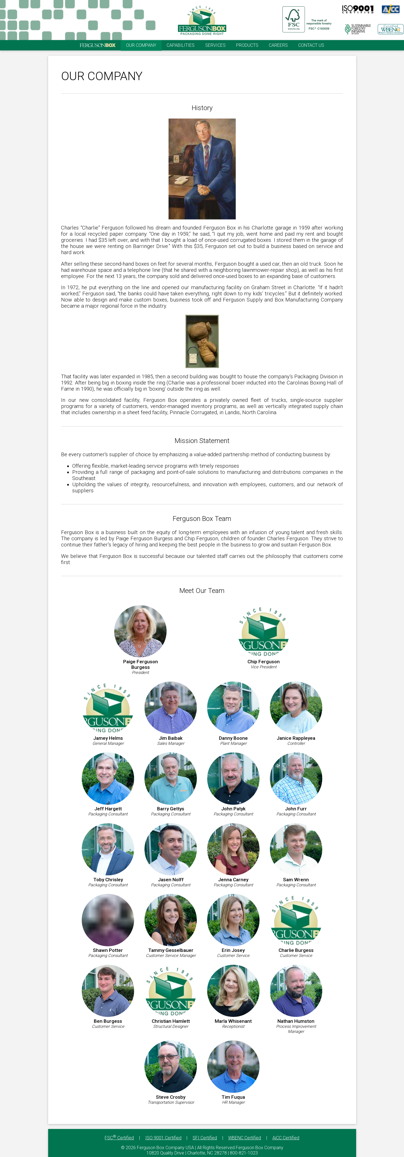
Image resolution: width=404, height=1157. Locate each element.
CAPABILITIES (181, 45)
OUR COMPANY (141, 45)
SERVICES (215, 45)
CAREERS (278, 45)
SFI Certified (205, 1137)
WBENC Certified (244, 1137)
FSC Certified (119, 1137)
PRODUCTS (247, 45)
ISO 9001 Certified (163, 1137)
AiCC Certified (285, 1137)
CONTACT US (311, 45)
